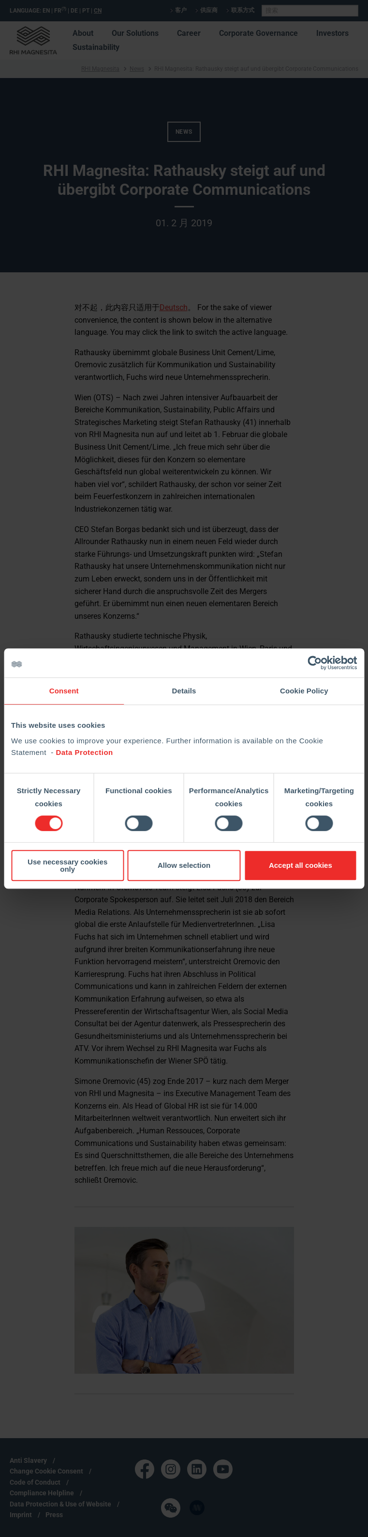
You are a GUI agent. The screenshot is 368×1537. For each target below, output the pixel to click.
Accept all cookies (300, 865)
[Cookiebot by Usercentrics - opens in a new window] (314, 663)
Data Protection (84, 752)
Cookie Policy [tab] (304, 691)
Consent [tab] (64, 691)
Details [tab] (184, 691)
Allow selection (184, 865)
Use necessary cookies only (67, 865)
